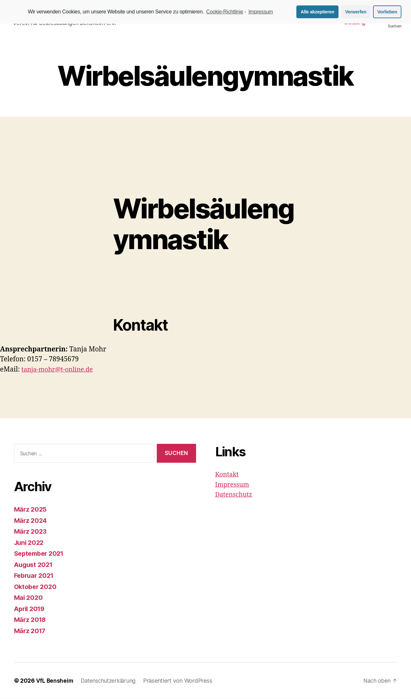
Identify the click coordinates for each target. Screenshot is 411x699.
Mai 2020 (29, 598)
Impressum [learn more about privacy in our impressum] (260, 11)
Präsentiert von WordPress (180, 681)
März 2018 (31, 620)
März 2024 (31, 521)
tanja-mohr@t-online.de (59, 369)
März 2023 (31, 532)
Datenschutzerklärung (110, 681)
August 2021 (34, 565)
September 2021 (40, 554)
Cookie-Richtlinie (224, 11)
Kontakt (227, 475)
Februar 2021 (35, 576)
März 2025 (31, 510)
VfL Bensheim (55, 681)
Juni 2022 (30, 543)
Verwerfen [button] (355, 11)
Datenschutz (235, 495)
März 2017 (31, 631)
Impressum (233, 485)
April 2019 (30, 609)
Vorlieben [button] (387, 11)
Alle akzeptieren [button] (317, 11)
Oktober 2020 (36, 587)
